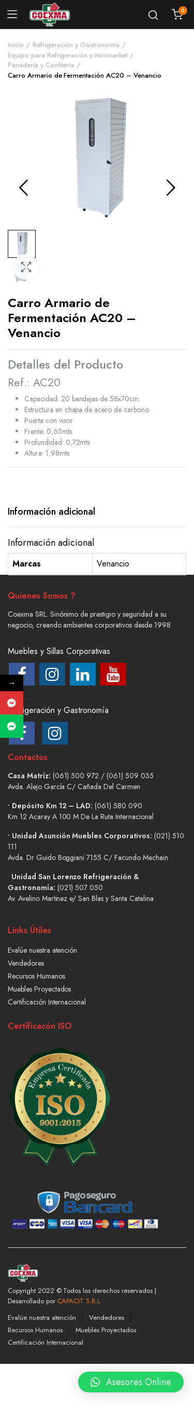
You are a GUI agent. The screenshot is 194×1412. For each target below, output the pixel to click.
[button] (26, 268)
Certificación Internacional (47, 1002)
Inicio (16, 45)
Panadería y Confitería (41, 65)
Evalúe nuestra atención (42, 950)
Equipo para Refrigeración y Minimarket (67, 55)
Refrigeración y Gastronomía (76, 45)
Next (170, 187)
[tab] (51, 512)
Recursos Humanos (36, 976)
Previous (23, 187)
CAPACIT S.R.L (79, 1301)
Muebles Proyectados (39, 989)
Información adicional (51, 511)
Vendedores (26, 963)
